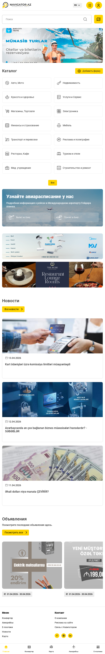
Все (52, 183)
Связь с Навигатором (66, 627)
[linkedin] (70, 635)
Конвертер (7, 618)
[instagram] (63, 635)
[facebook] (57, 635)
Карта (5, 636)
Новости (6, 632)
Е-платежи (7, 627)
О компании (61, 618)
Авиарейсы (7, 622)
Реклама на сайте (64, 622)
